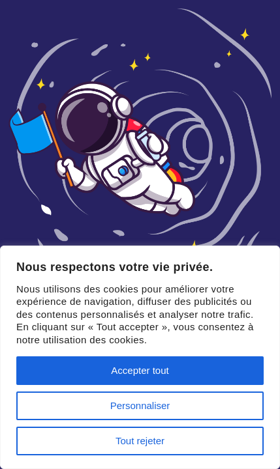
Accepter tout (139, 370)
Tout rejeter (140, 440)
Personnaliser (140, 405)
